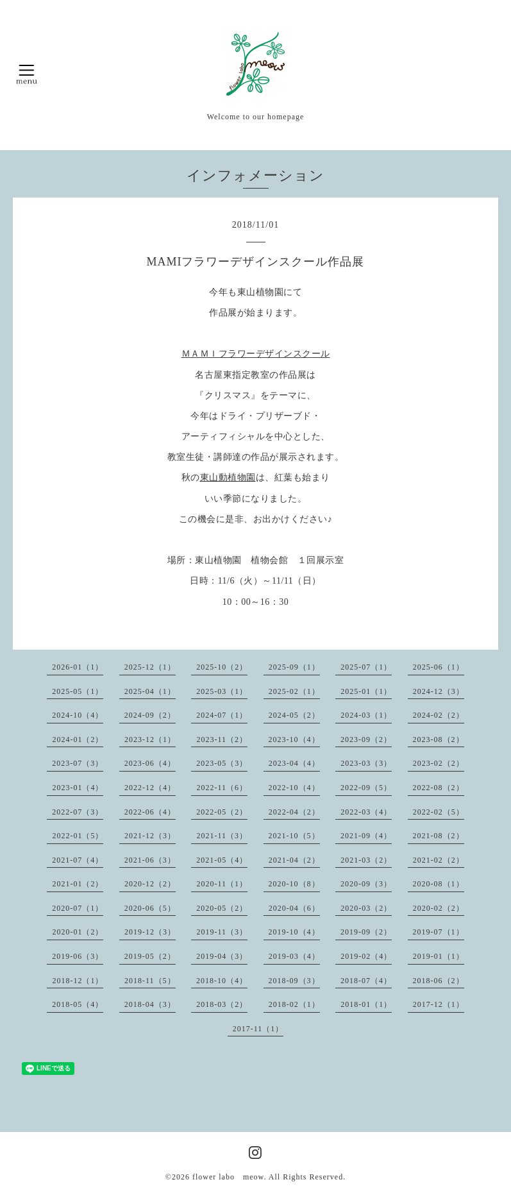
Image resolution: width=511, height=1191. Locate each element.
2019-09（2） (366, 931)
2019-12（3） (150, 931)
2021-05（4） (221, 860)
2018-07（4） (366, 980)
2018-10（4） (221, 980)
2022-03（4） (366, 811)
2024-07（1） (221, 715)
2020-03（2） (366, 908)
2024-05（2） (294, 715)
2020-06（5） (150, 908)
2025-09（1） (294, 667)
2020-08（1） (438, 883)
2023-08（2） (438, 739)
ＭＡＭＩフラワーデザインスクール (255, 354)
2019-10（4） (294, 931)
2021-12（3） (150, 835)
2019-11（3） (221, 931)
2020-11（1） (221, 883)
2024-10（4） (77, 715)
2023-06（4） (150, 763)
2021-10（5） (294, 835)
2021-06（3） (150, 860)
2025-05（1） (77, 691)
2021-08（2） (438, 835)
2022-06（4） (150, 811)
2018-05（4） (77, 1004)
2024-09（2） (150, 715)
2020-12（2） (150, 883)
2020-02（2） (438, 908)
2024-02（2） (438, 715)
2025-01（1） (366, 691)
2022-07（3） (77, 811)
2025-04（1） (150, 691)
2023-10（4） (294, 739)
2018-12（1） (77, 980)
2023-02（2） (438, 763)
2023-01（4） (77, 787)
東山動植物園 (228, 477)
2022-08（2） (438, 787)
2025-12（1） (150, 667)
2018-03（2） (221, 1004)
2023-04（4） (294, 763)
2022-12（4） (150, 787)
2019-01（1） (438, 956)
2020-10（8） (294, 883)
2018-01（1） (366, 1004)
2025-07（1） (366, 667)
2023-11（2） (221, 739)
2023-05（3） (221, 763)
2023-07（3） (77, 763)
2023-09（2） (366, 739)
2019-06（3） (77, 956)
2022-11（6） (221, 787)
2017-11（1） (258, 1028)
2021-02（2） (438, 860)
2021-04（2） (294, 860)
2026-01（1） (77, 667)
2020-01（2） (77, 931)
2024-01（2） (77, 739)
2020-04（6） (294, 908)
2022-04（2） (294, 811)
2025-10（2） (221, 667)
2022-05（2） (221, 811)
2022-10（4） (294, 787)
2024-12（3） (438, 691)
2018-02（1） (294, 1004)
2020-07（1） (77, 908)
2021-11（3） (221, 835)
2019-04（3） (221, 956)
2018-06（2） (438, 980)
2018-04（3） (150, 1004)
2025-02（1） (294, 691)
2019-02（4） (366, 956)
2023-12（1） (150, 739)
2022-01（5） (77, 835)
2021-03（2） (366, 860)
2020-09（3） (366, 883)
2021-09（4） (366, 835)
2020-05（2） (221, 908)
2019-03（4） (294, 956)
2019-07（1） (438, 931)
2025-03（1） (221, 691)
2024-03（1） (366, 715)
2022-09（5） (366, 787)
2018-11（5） (150, 980)
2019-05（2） (150, 956)
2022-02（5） (438, 811)
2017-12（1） (438, 1004)
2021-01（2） (77, 883)
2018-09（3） (294, 980)
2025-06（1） (438, 667)
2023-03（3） (366, 763)
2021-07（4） (77, 860)
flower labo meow (228, 1176)
